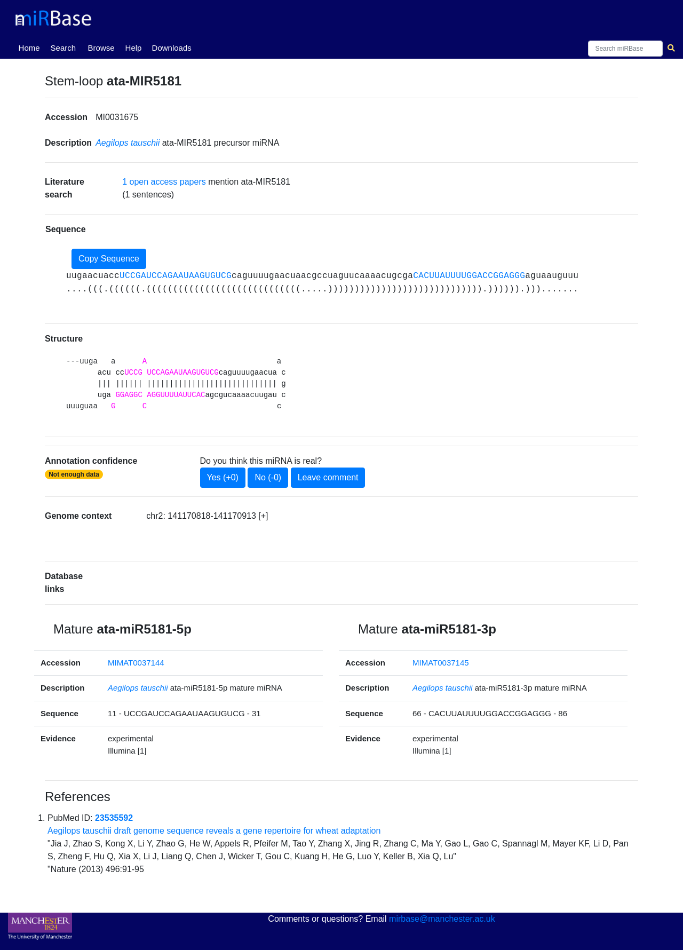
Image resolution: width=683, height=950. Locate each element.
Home (31, 47)
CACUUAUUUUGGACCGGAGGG (469, 276)
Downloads (172, 47)
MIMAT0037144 (136, 662)
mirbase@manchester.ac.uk (442, 918)
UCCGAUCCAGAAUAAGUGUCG (176, 276)
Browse (101, 47)
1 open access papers (164, 181)
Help (133, 47)
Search (63, 47)
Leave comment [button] (328, 477)
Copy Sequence (108, 258)
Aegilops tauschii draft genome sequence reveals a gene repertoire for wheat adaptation (213, 830)
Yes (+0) (223, 477)
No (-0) (268, 477)
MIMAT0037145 (440, 662)
